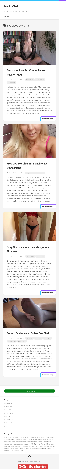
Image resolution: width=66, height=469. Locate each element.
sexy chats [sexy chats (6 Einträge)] (51, 452)
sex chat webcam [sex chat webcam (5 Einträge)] (33, 452)
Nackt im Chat (40, 79)
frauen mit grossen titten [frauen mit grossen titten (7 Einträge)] (34, 443)
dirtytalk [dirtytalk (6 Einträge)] (14, 443)
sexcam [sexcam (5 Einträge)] (41, 450)
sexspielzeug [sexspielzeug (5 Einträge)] (40, 452)
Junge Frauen (30, 172)
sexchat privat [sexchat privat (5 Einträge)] (26, 452)
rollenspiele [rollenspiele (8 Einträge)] (32, 450)
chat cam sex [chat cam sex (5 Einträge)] (19, 441)
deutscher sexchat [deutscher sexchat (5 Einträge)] (51, 441)
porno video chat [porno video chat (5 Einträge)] (11, 450)
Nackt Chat (11, 6)
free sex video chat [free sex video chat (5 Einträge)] (44, 443)
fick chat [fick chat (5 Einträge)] (24, 443)
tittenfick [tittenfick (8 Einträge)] (13, 454)
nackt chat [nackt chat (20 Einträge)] (37, 447)
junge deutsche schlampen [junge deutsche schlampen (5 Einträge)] (36, 445)
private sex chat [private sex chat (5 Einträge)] (25, 450)
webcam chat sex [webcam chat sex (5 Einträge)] (19, 454)
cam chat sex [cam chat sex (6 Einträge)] (13, 441)
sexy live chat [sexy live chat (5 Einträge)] (7, 454)
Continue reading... (47, 118)
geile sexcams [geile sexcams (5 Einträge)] (12, 445)
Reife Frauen (11, 82)
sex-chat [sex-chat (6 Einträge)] (38, 450)
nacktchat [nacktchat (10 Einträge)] (47, 448)
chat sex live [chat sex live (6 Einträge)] (35, 441)
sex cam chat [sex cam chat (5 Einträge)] (46, 450)
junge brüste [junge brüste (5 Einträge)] (28, 445)
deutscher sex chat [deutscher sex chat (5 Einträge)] (43, 441)
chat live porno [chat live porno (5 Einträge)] (25, 441)
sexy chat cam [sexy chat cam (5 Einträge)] (46, 452)
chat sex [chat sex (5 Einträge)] (30, 441)
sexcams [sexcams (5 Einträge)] (6, 452)
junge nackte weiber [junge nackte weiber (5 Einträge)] (47, 445)
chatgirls (21, 79)
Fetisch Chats (12, 345)
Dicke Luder (38, 342)
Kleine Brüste (30, 79)
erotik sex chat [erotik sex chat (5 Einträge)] (19, 443)
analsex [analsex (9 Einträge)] (6, 441)
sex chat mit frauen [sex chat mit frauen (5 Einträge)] (19, 452)
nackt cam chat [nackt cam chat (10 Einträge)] (26, 448)
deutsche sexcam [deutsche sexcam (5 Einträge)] (8, 443)
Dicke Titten (47, 342)
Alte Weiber (29, 342)
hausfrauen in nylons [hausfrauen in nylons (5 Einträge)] (20, 445)
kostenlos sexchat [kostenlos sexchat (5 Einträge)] (16, 448)
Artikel (6, 16)
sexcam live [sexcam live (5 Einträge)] (52, 450)
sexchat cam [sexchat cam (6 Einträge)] (11, 452)
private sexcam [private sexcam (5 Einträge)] (18, 450)
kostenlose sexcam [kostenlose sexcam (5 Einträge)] (8, 448)
